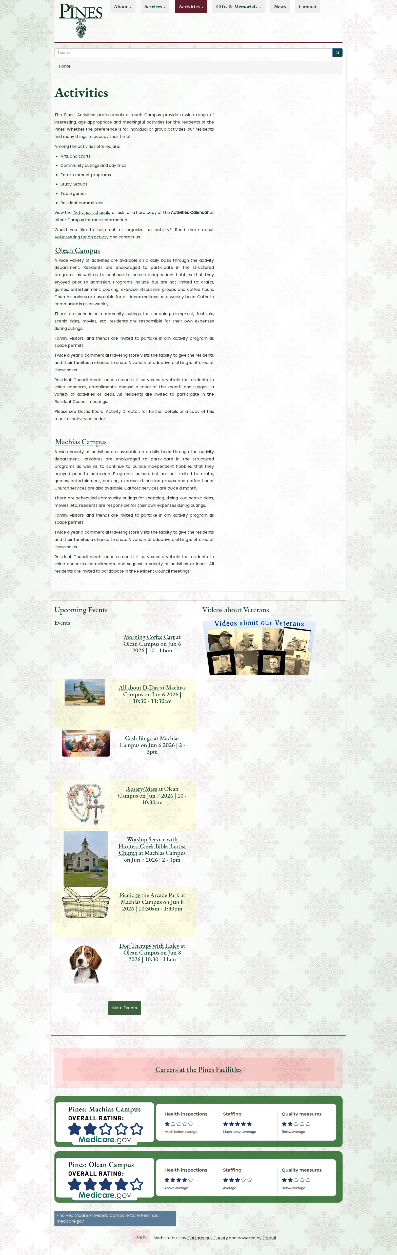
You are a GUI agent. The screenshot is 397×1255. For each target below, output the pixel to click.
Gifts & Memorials (238, 6)
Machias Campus (81, 442)
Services (155, 6)
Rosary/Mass (141, 789)
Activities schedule (92, 212)
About (123, 6)
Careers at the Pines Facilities (198, 1069)
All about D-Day (139, 687)
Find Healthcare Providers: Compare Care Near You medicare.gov (107, 1218)
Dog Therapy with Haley (149, 945)
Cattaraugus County (207, 1238)
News (280, 6)
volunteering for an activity (82, 237)
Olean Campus (77, 250)
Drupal (269, 1238)
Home (65, 66)
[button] (249, 1122)
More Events (124, 1008)
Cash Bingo (138, 738)
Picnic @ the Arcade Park (149, 895)
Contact (307, 6)
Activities (190, 6)
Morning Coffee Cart (149, 637)
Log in (141, 1237)
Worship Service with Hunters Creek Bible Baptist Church (152, 846)
